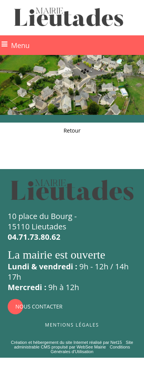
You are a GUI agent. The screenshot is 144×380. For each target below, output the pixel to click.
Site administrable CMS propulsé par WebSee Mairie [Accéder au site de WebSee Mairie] (73, 344)
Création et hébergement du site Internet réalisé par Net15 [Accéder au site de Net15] (66, 342)
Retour (71, 130)
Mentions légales (72, 324)
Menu (20, 45)
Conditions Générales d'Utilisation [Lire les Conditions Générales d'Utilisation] (90, 349)
